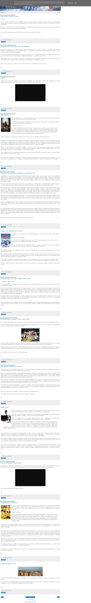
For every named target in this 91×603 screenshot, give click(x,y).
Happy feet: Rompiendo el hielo (11, 231)
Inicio (30, 597)
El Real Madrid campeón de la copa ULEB (15, 319)
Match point (5, 407)
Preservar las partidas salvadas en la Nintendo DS (18, 173)
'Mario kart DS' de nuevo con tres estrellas (15, 46)
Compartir (3, 41)
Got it (75, 3)
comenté (8, 49)
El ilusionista (5, 115)
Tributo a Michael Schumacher (11, 463)
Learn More (70, 3)
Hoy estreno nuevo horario (10, 16)
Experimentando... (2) (8, 564)
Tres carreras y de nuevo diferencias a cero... (16, 278)
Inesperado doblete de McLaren (11, 366)
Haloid (3, 78)
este (2, 199)
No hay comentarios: (7, 39)
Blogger (34, 601)
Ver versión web (30, 599)
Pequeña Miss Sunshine (9, 502)
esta (49, 209)
